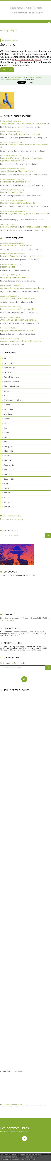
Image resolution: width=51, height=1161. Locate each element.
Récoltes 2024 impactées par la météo (17, 309)
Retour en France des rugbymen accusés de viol (22, 256)
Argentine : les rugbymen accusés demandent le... (22, 288)
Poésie (7, 455)
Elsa (5, 395)
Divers (6, 391)
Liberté (7, 432)
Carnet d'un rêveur (11, 381)
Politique (7, 460)
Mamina (7, 437)
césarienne (5, 80)
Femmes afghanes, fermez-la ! (22, 203)
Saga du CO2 (9, 479)
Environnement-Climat (13, 400)
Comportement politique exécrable (34, 123)
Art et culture (9, 363)
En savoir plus (30, 1159)
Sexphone (7, 44)
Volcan (7, 506)
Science (7, 488)
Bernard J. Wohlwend (9, 158)
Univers (7, 502)
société (7, 493)
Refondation (9, 469)
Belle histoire (9, 367)
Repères (7, 474)
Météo (6, 441)
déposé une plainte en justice (26, 59)
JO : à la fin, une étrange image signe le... (18, 320)
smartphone (32, 77)
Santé (6, 483)
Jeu (5, 428)
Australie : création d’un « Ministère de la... (19, 298)
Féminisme (8, 409)
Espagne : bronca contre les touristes (17, 330)
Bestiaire (7, 372)
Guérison (8, 414)
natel (39, 77)
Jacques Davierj (7, 123)
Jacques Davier (7, 171)
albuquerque (15, 80)
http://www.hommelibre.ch (11, 1104)
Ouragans (8, 446)
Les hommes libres (25, 8)
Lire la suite (6, 70)
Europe (7, 404)
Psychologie (9, 465)
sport (6, 497)
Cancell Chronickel (11, 377)
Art (5, 358)
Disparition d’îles (25, 171)
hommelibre (5, 182)
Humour (7, 423)
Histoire (7, 418)
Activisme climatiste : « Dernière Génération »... (21, 341)
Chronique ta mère (11, 386)
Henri (2, 134)
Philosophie (9, 451)
